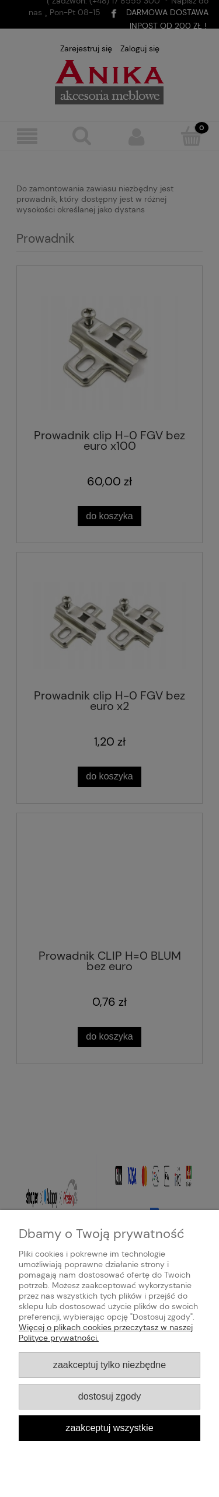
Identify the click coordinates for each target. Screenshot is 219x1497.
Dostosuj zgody (109, 1396)
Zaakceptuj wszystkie (109, 1427)
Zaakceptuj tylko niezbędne (109, 1364)
